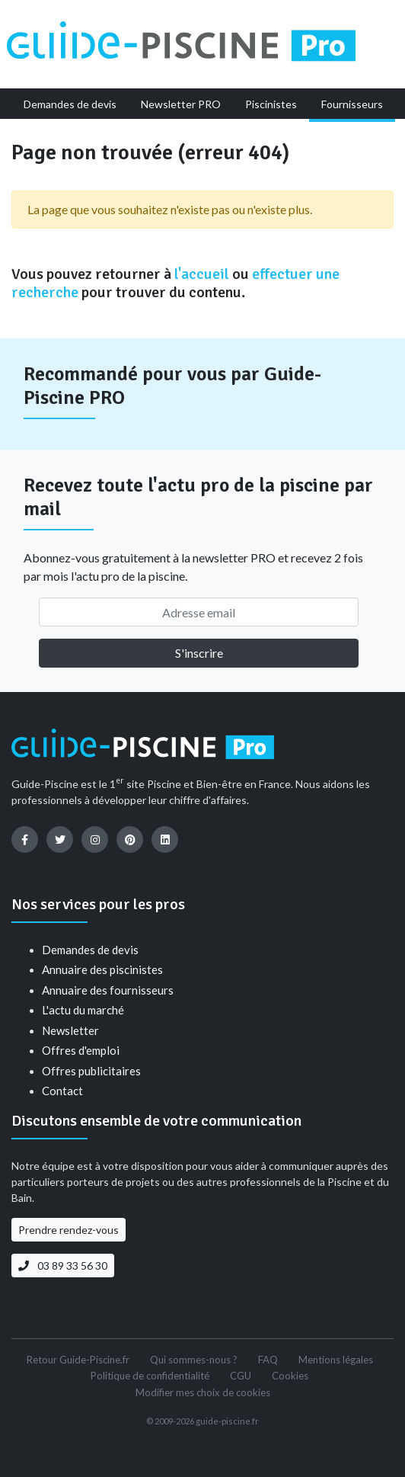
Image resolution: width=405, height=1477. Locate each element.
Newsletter (70, 1030)
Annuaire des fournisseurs (108, 990)
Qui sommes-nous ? (194, 1360)
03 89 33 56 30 (62, 1265)
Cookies (290, 1376)
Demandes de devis (90, 949)
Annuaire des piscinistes (102, 969)
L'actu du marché (83, 1010)
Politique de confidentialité (150, 1376)
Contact (62, 1090)
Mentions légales (335, 1360)
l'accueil (201, 274)
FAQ (268, 1360)
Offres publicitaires (91, 1071)
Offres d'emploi (81, 1050)
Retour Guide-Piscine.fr (78, 1360)
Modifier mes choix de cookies (203, 1392)
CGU (240, 1376)
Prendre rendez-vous (68, 1229)
